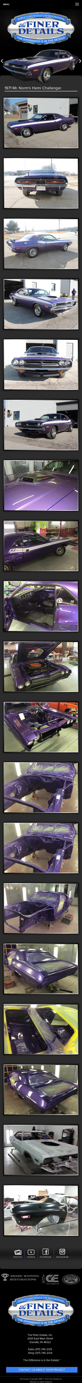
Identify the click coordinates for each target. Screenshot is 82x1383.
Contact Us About (42, 1370)
